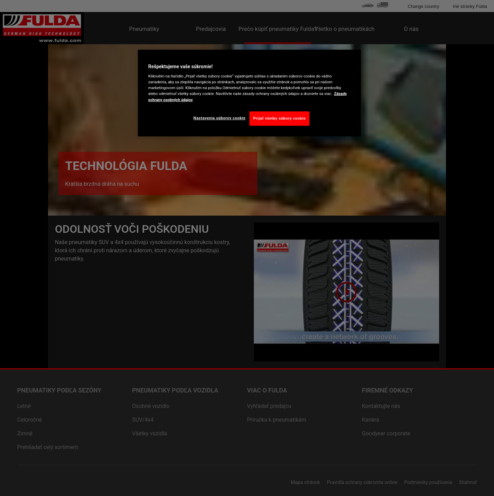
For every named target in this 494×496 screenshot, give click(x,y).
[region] (249, 93)
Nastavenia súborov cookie (219, 118)
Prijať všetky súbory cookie (279, 118)
